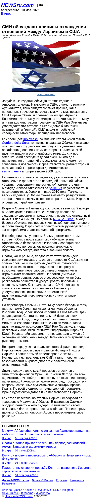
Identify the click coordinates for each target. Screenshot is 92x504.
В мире (6, 13)
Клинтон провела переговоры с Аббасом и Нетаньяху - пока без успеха (46, 457)
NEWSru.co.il (10, 493)
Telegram (67, 489)
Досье (18, 489)
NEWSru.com (17, 5)
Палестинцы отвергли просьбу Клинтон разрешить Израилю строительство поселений (46, 469)
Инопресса (43, 493)
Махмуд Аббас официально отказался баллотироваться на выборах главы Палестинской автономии (46, 432)
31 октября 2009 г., (27, 475)
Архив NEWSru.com (46, 94)
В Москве (27, 493)
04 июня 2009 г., (25, 450)
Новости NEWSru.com (19, 496)
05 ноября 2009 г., (26, 438)
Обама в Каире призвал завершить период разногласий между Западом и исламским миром (43, 444)
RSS (56, 489)
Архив (28, 489)
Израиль (61, 480)
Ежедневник (43, 489)
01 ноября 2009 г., (26, 462)
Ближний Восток (42, 480)
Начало (7, 489)
